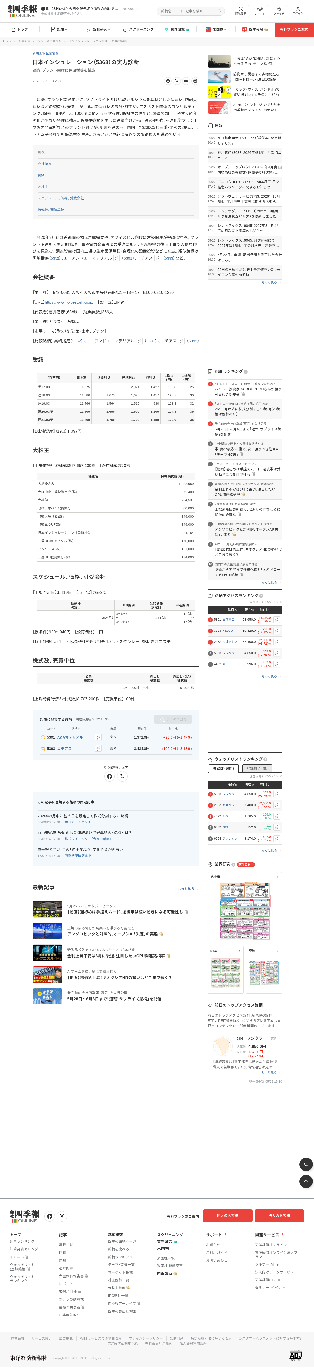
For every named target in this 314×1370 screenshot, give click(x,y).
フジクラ (229, 653)
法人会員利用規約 (232, 1342)
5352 (55, 258)
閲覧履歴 (240, 11)
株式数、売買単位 (51, 210)
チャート (259, 11)
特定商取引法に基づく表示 (250, 1337)
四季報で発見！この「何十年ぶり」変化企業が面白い (80, 854)
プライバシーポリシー (182, 1337)
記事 (59, 29)
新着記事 (24, 41)
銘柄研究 (98, 29)
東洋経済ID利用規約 (159, 1342)
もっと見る (186, 893)
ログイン (298, 11)
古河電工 (229, 619)
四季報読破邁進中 (78, 860)
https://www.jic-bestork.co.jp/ (71, 302)
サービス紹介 (75, 1337)
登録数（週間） (223, 769)
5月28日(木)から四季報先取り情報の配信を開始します (83, 9)
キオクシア (230, 642)
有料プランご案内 (294, 29)
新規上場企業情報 (49, 41)
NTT (225, 827)
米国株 (216, 29)
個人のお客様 (232, 1216)
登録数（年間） (257, 768)
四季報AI (255, 29)
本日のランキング (78, 827)
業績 (41, 175)
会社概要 (45, 164)
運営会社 (50, 1337)
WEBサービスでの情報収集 (136, 1337)
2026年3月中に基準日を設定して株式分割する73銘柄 (83, 821)
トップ (20, 29)
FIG (225, 816)
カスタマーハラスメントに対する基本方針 (102, 1342)
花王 (226, 664)
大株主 (43, 187)
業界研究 (176, 29)
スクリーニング (137, 30)
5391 (129, 258)
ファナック (230, 838)
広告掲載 (100, 1337)
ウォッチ (279, 11)
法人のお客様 (282, 1216)
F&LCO (228, 630)
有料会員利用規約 (196, 1342)
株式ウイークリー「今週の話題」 (88, 844)
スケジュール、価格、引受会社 (61, 198)
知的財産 (214, 1337)
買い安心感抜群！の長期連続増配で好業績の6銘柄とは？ (85, 837)
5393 (170, 258)
